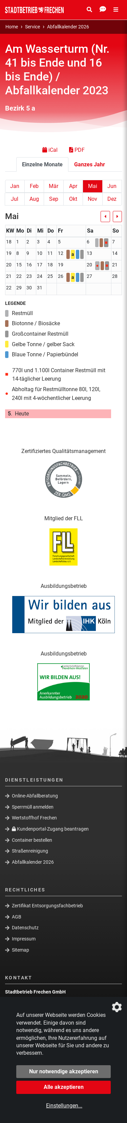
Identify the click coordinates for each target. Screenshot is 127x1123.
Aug (34, 199)
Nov (92, 199)
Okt (73, 199)
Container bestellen (32, 839)
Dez (112, 199)
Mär (53, 186)
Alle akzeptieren (64, 1087)
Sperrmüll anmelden (33, 807)
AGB (16, 916)
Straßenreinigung (30, 851)
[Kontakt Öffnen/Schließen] (103, 10)
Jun (112, 186)
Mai (92, 186)
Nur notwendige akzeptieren (63, 1071)
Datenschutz (25, 927)
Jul (14, 199)
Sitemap (20, 950)
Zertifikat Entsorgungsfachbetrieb (47, 905)
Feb (34, 186)
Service (32, 27)
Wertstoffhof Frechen (34, 817)
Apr (73, 186)
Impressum (24, 938)
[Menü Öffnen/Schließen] (116, 10)
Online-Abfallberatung (35, 795)
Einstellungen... (64, 1105)
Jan (14, 186)
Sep (53, 199)
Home (11, 27)
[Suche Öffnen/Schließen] (89, 10)
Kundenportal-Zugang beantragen (50, 829)
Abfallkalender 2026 (68, 27)
